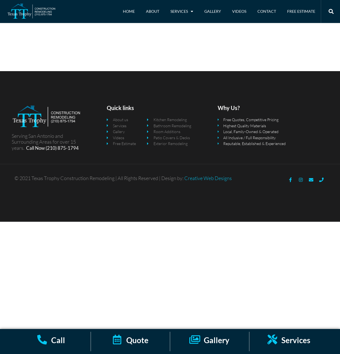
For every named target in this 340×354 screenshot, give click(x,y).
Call (58, 340)
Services (181, 11)
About (152, 11)
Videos (239, 11)
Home (129, 11)
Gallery (212, 11)
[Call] (42, 339)
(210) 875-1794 (62, 150)
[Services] (272, 339)
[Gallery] (195, 339)
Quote (137, 340)
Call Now (35, 150)
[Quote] (117, 339)
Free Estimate (301, 11)
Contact (266, 11)
